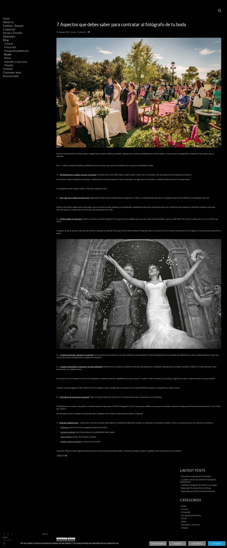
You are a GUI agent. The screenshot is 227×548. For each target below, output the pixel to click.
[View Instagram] (4, 534)
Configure (177, 544)
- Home (183, 506)
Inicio (6, 18)
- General (184, 509)
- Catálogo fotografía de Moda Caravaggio (198, 485)
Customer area (12, 72)
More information (157, 544)
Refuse (197, 544)
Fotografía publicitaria (16, 50)
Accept (217, 544)
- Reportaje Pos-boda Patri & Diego (195, 488)
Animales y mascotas (15, 61)
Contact (8, 68)
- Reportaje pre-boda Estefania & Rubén (197, 491)
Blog (6, 40)
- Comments (81, 32)
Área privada (11, 76)
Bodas (7, 54)
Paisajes (8, 65)
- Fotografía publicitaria (190, 515)
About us (8, 22)
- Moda (183, 521)
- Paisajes (184, 528)
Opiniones (9, 36)
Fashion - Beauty (13, 25)
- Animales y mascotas (190, 524)
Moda (7, 58)
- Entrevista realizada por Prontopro (195, 476)
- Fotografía (185, 512)
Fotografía (10, 47)
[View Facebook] (8, 534)
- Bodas (183, 518)
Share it (62, 455)
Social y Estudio (12, 32)
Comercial (9, 29)
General (8, 43)
